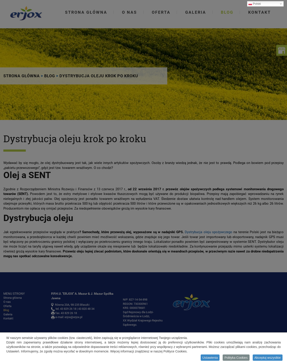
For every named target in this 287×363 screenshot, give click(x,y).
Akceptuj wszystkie (267, 358)
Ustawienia (210, 358)
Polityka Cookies (236, 358)
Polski (254, 4)
